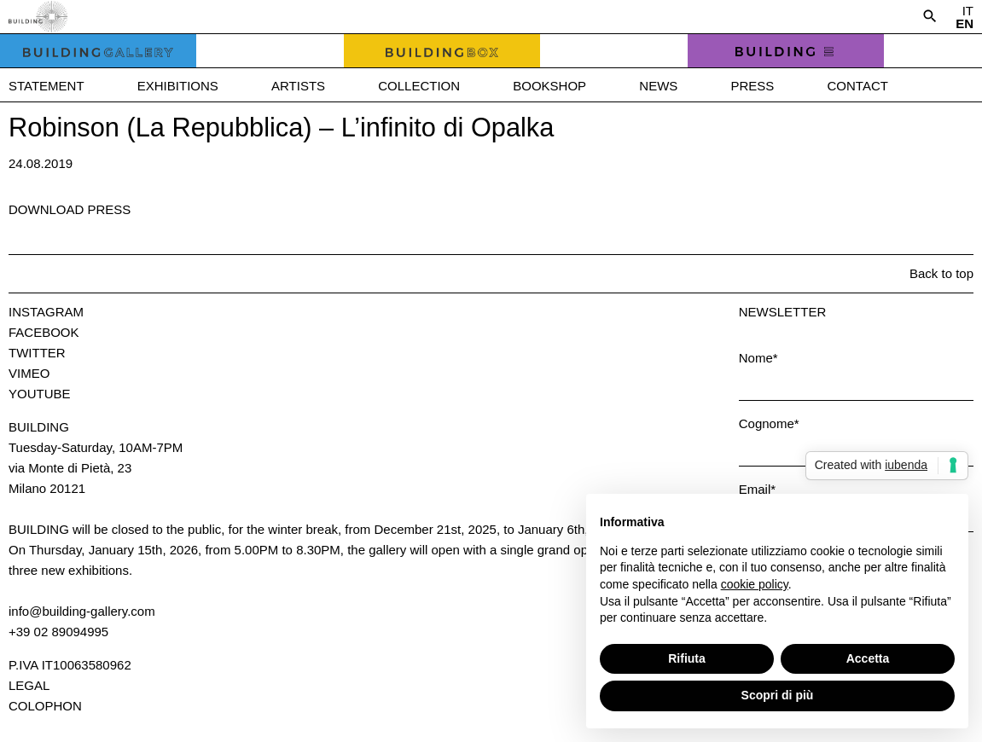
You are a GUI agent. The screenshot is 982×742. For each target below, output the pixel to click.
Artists (298, 85)
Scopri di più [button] (777, 695)
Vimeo (29, 373)
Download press (70, 209)
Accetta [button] (868, 658)
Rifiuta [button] (687, 658)
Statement (46, 85)
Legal (29, 685)
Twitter (37, 352)
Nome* (758, 358)
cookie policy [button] (754, 584)
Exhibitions (177, 85)
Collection (419, 85)
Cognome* (769, 423)
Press (752, 85)
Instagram (46, 311)
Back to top (941, 273)
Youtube (40, 393)
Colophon (45, 706)
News (658, 85)
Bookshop (549, 85)
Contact (858, 85)
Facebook (44, 332)
